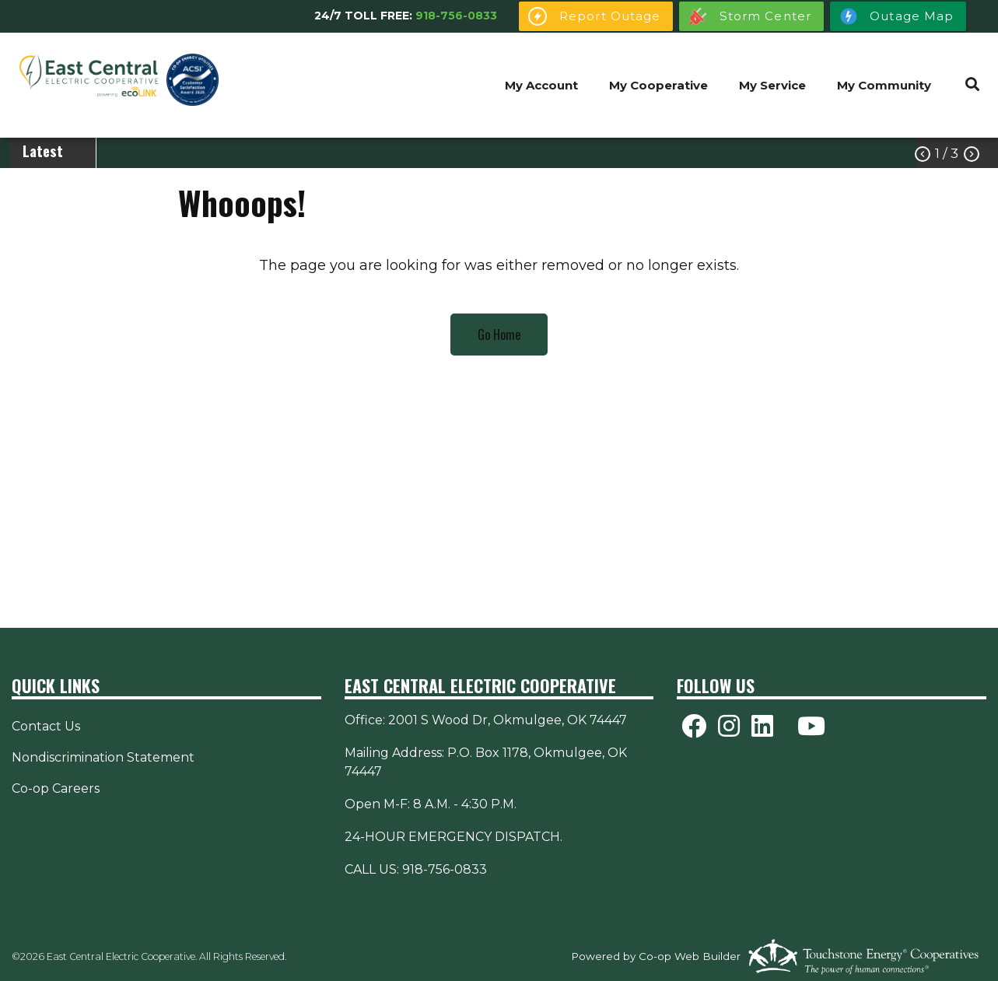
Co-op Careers (56, 788)
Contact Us (46, 726)
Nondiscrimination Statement (103, 757)
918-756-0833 (456, 16)
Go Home (499, 334)
